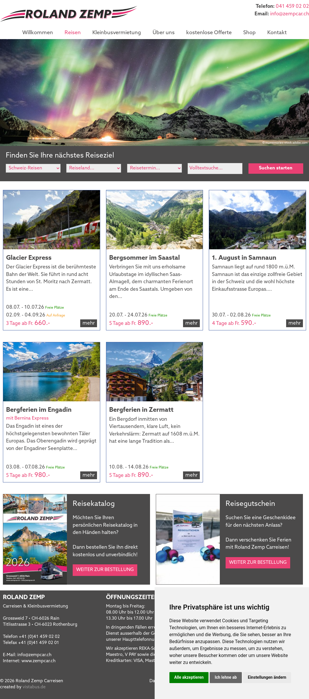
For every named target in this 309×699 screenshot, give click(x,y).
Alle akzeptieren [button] (189, 677)
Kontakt (277, 33)
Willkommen (37, 33)
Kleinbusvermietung (116, 33)
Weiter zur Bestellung (105, 570)
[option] (154, 92)
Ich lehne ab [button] (226, 677)
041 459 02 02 (292, 6)
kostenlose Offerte (209, 33)
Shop (249, 33)
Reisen (73, 33)
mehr (89, 323)
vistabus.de (34, 687)
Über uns (164, 33)
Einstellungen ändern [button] (267, 677)
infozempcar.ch (289, 14)
